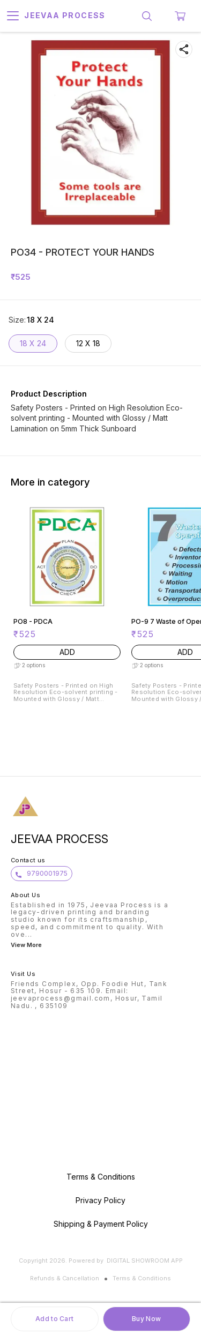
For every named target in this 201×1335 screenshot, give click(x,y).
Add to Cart (54, 1319)
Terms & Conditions (142, 1278)
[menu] (13, 16)
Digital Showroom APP (145, 1260)
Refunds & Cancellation (64, 1278)
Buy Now (146, 1319)
